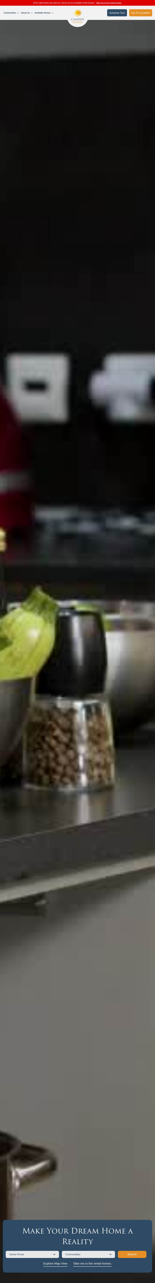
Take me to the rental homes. (109, 3)
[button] (11, 13)
